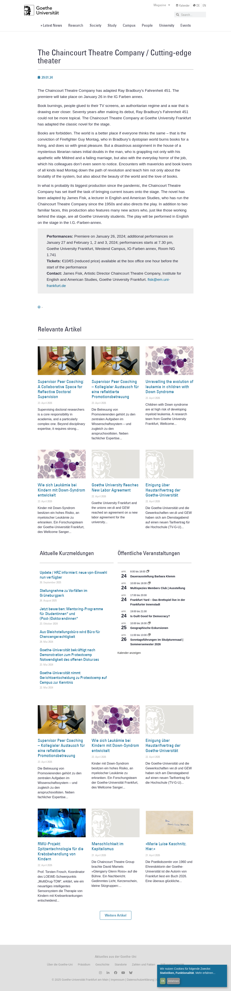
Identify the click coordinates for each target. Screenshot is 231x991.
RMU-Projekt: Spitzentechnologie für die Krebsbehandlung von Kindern (60, 851)
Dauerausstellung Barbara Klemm (152, 576)
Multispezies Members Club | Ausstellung (157, 588)
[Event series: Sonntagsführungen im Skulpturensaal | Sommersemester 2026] (149, 635)
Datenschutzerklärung (140, 979)
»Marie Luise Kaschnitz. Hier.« (166, 846)
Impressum (117, 979)
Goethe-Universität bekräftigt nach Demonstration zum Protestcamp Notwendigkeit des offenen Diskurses (69, 654)
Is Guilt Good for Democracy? (150, 616)
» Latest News (51, 25)
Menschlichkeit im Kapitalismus (107, 846)
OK (163, 981)
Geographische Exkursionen (149, 628)
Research (75, 25)
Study (112, 25)
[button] (115, 915)
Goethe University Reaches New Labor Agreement (115, 487)
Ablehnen (173, 981)
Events (185, 25)
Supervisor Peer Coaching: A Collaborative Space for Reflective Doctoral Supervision (61, 389)
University (166, 25)
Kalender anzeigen (129, 652)
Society (95, 25)
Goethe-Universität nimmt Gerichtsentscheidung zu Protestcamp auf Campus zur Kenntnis (73, 677)
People (147, 25)
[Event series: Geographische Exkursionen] (149, 623)
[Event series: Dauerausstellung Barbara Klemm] (147, 571)
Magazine (162, 5)
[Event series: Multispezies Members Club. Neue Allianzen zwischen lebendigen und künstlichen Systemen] (149, 583)
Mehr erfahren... (205, 972)
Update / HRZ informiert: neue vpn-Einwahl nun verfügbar (73, 575)
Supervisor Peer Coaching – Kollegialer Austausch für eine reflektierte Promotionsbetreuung (115, 389)
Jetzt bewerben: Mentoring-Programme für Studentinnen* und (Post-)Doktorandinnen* (71, 613)
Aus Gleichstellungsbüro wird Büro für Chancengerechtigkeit (70, 634)
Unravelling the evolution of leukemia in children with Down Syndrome (169, 386)
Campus (129, 25)
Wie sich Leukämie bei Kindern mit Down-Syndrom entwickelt (61, 489)
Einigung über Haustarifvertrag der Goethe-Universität (163, 489)
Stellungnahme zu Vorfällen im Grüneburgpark (63, 593)
